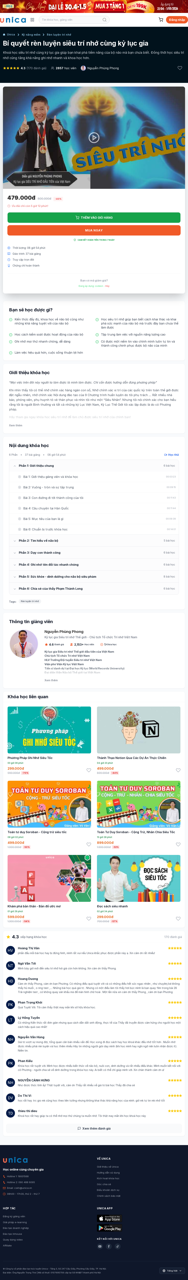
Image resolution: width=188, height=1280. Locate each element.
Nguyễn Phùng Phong (103, 68)
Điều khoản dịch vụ (108, 1189)
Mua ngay (94, 230)
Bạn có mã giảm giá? (94, 280)
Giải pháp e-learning (15, 1222)
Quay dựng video (13, 1239)
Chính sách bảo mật (108, 1195)
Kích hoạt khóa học (108, 1178)
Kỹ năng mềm (31, 34)
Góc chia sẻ (104, 1184)
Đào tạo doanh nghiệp (16, 1227)
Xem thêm (15, 425)
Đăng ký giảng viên (14, 1216)
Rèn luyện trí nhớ (59, 34)
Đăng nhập (177, 20)
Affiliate (7, 1245)
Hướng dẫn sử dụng (108, 1172)
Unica (9, 34)
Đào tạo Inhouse (12, 1233)
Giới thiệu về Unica (108, 1166)
